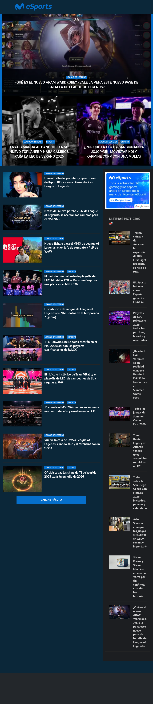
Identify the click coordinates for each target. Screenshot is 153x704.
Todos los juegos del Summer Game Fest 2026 (139, 416)
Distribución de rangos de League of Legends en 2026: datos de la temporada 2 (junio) (71, 313)
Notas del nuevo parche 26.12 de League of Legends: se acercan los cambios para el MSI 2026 (71, 215)
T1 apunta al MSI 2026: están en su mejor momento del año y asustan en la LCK (71, 409)
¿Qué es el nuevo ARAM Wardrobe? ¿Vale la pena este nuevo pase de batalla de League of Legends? (76, 84)
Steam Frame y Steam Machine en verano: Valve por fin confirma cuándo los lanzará (139, 576)
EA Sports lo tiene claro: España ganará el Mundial (139, 292)
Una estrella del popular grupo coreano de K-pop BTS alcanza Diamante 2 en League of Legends (70, 182)
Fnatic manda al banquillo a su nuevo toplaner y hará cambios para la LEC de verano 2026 (39, 151)
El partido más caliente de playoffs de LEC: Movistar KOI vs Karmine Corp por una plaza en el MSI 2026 (70, 280)
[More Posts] (51, 500)
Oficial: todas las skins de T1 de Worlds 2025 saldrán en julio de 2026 (70, 474)
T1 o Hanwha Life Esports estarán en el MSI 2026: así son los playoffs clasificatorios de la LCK (70, 346)
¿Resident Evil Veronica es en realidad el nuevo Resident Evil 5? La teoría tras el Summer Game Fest (140, 374)
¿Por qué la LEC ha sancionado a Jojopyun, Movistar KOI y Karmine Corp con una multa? (114, 151)
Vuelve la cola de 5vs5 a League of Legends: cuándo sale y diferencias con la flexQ (72, 444)
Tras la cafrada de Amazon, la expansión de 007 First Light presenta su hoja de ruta (139, 252)
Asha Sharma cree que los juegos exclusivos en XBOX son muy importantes (140, 532)
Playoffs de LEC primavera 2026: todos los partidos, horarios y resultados (140, 326)
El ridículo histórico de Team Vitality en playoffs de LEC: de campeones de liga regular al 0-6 (70, 378)
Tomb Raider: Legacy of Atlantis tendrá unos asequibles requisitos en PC (140, 450)
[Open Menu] (136, 7)
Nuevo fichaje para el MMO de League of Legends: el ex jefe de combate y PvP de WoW (71, 247)
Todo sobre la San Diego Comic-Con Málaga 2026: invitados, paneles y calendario (140, 492)
